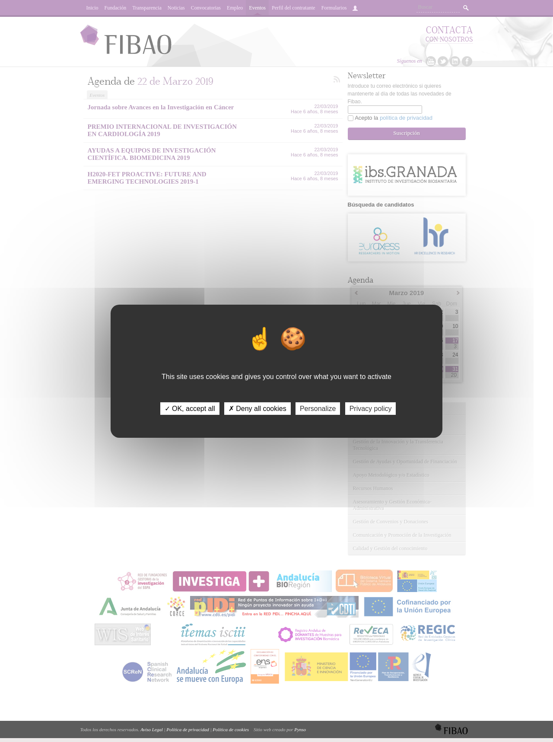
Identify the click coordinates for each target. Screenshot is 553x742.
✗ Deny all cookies (257, 408)
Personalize (318, 408)
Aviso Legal (151, 729)
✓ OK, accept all (190, 408)
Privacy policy (371, 408)
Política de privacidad (187, 729)
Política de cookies (231, 729)
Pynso (300, 729)
